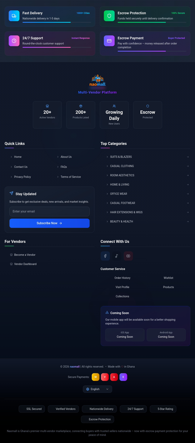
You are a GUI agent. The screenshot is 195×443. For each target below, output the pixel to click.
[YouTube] (128, 256)
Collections (122, 296)
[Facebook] (105, 256)
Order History (122, 277)
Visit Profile (122, 287)
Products (168, 287)
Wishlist (168, 277)
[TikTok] (116, 256)
